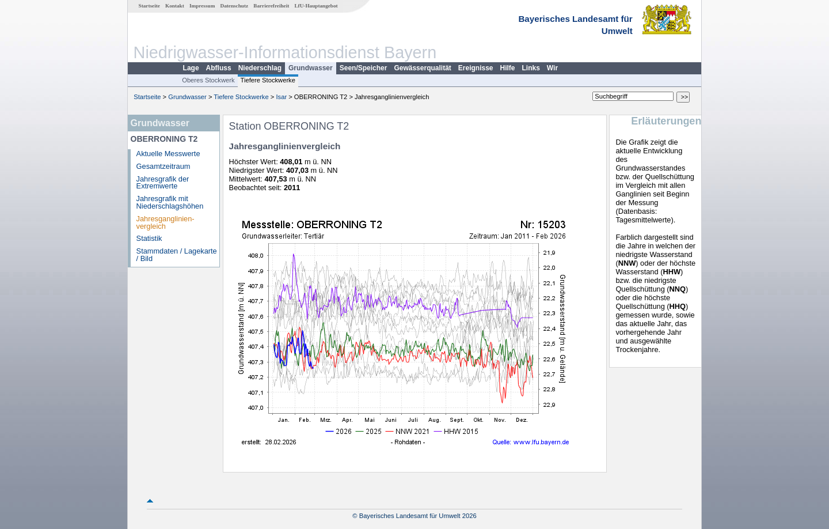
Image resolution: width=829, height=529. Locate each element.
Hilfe (507, 68)
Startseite (149, 6)
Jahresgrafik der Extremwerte (162, 183)
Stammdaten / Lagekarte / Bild (176, 255)
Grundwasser (310, 68)
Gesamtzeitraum (163, 166)
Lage (191, 68)
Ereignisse (475, 68)
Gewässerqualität (422, 68)
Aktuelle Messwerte (168, 153)
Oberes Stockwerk (208, 80)
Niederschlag (260, 68)
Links (531, 68)
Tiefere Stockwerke (268, 80)
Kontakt (174, 6)
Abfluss (218, 68)
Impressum (202, 6)
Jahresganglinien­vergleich (165, 222)
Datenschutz (234, 6)
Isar (281, 96)
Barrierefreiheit (271, 6)
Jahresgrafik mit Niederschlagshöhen (170, 202)
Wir (552, 68)
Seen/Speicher (363, 68)
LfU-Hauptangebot (315, 6)
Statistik (149, 238)
